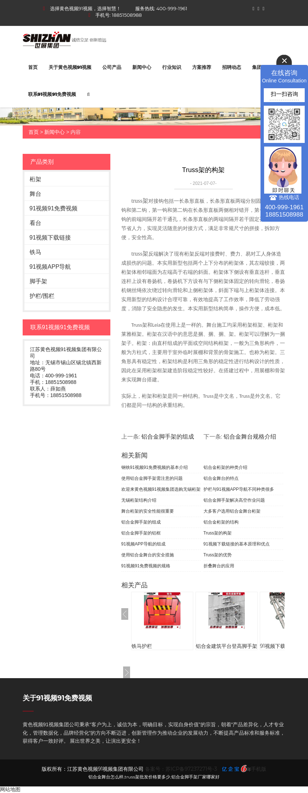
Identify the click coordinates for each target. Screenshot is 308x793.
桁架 (35, 179)
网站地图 (10, 789)
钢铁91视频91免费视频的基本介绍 (154, 467)
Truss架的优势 (218, 554)
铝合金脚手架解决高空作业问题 (234, 500)
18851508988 (127, 15)
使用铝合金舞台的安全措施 (147, 554)
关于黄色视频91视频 (70, 67)
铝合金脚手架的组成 (167, 436)
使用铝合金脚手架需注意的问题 (152, 478)
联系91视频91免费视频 (52, 94)
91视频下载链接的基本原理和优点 (237, 544)
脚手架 (38, 281)
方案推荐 (201, 67)
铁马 (35, 252)
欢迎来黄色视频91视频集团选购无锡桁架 (161, 489)
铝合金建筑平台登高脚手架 (226, 646)
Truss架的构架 (218, 533)
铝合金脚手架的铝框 (141, 533)
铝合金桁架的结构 (221, 522)
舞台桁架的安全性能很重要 (147, 511)
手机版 (258, 769)
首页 (33, 67)
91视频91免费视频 (54, 208)
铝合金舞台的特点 (221, 478)
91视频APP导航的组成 (143, 544)
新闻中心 (141, 67)
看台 (35, 223)
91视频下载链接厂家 (283, 646)
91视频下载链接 (50, 237)
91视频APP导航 (50, 267)
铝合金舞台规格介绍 (250, 436)
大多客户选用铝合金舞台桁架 (232, 511)
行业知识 (171, 67)
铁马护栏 (142, 646)
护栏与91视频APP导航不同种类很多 (239, 489)
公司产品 (111, 67)
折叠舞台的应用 (219, 565)
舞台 (35, 194)
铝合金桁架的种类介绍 (225, 467)
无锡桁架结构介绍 (138, 500)
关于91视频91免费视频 (57, 698)
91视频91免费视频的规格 (146, 565)
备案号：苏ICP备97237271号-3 (181, 769)
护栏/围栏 (42, 296)
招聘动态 (231, 67)
